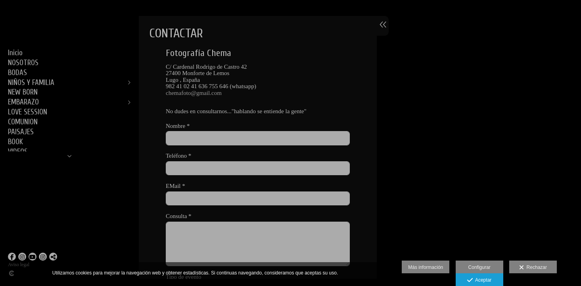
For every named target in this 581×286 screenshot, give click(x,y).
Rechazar (533, 268)
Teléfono (178, 156)
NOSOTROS (23, 62)
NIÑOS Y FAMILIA (31, 82)
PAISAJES (21, 132)
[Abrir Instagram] (22, 257)
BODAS (17, 72)
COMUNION (23, 122)
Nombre (178, 126)
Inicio (15, 52)
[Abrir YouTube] (32, 257)
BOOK (15, 141)
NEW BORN (23, 92)
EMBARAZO (23, 102)
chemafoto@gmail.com (194, 93)
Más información (425, 267)
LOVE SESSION (27, 112)
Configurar (479, 267)
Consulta (179, 216)
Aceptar (479, 280)
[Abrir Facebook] (12, 257)
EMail (175, 186)
